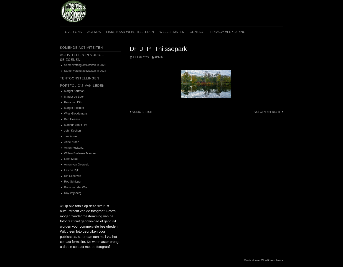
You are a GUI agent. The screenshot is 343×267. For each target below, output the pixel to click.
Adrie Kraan (71, 142)
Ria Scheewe (72, 176)
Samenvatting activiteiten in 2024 (85, 70)
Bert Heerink (72, 119)
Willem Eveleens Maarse (80, 153)
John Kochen (72, 130)
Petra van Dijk (73, 102)
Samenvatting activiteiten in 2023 (85, 65)
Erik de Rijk (71, 170)
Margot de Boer (74, 96)
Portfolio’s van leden (82, 85)
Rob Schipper (72, 181)
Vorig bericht (143, 112)
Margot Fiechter (74, 107)
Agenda (94, 32)
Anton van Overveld (76, 164)
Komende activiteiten (81, 47)
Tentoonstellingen (79, 78)
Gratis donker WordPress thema (263, 260)
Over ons (73, 32)
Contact (197, 32)
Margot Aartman (74, 91)
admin (158, 57)
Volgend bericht (267, 112)
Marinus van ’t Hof (75, 125)
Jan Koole (70, 136)
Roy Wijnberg (72, 193)
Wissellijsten (172, 32)
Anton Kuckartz (74, 147)
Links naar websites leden (130, 32)
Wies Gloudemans (76, 113)
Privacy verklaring (227, 32)
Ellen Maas (71, 158)
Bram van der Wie (75, 187)
